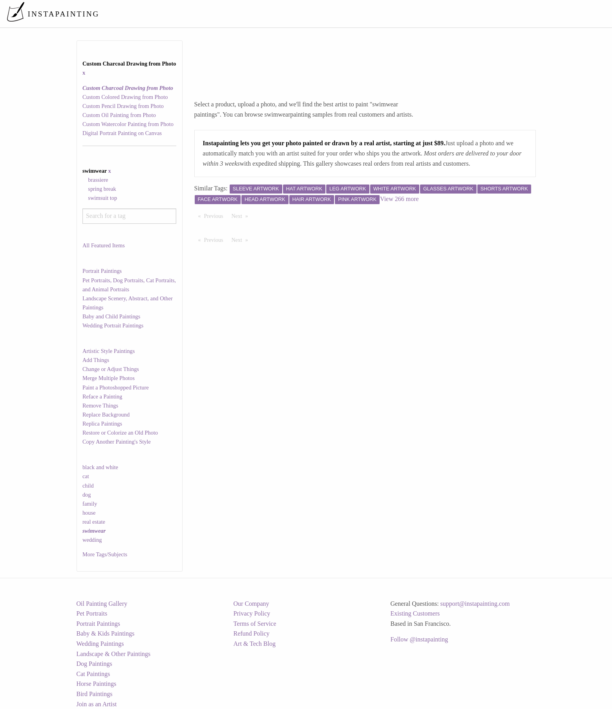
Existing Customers (415, 613)
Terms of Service (255, 623)
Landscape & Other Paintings (114, 654)
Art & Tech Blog (255, 643)
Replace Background (106, 414)
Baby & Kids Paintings (106, 633)
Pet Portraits (92, 613)
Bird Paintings (95, 694)
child (88, 485)
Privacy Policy (252, 613)
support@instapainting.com (475, 603)
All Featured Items (103, 245)
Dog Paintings (94, 663)
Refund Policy (252, 633)
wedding (92, 540)
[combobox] (129, 216)
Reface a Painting (102, 396)
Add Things (95, 360)
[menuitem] (440, 13)
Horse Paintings (97, 683)
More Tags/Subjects (104, 554)
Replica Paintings (102, 423)
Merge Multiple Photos (108, 378)
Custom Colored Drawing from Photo (125, 97)
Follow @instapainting (419, 639)
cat (85, 476)
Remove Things (100, 405)
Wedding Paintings (100, 643)
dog (86, 495)
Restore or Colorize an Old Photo (120, 432)
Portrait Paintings (102, 271)
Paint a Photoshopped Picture (115, 387)
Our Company (251, 603)
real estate (93, 522)
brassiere (98, 180)
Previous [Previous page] (215, 215)
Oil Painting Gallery (102, 603)
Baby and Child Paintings (111, 316)
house (89, 513)
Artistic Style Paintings (108, 351)
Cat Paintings (93, 674)
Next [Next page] (242, 215)
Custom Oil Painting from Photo (119, 115)
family (89, 504)
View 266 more (399, 199)
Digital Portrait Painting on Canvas (122, 133)
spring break (102, 189)
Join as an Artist (97, 704)
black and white (100, 467)
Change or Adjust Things (110, 369)
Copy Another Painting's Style (116, 442)
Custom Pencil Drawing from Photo (123, 106)
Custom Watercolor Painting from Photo (128, 124)
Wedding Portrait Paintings (113, 325)
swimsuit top (102, 198)
